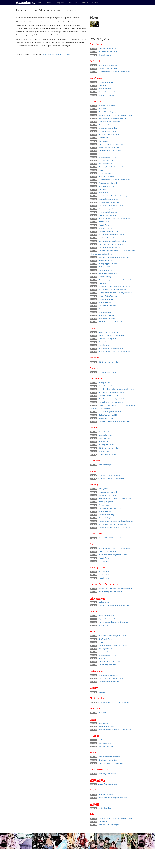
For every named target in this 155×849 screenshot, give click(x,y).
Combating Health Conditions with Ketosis (113, 167)
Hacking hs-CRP (104, 267)
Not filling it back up (105, 163)
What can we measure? (106, 95)
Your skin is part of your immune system (112, 144)
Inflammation (97, 597)
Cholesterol (96, 378)
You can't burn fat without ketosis (110, 151)
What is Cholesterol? (105, 228)
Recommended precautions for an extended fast (115, 280)
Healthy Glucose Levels (106, 186)
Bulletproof (96, 368)
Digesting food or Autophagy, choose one (112, 289)
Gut (92, 544)
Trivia (93, 814)
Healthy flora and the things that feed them (113, 118)
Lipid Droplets (103, 138)
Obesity (94, 687)
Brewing (94, 357)
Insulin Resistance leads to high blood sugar (113, 196)
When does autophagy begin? (109, 134)
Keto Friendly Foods (105, 173)
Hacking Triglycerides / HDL (108, 264)
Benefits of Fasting (105, 302)
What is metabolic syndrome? (108, 65)
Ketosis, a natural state (106, 160)
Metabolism (96, 671)
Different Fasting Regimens (108, 296)
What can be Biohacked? (107, 92)
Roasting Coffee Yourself (107, 445)
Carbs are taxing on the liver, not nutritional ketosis (115, 115)
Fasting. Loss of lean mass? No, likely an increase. (116, 293)
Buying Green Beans (105, 432)
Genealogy (96, 533)
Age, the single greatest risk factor (110, 247)
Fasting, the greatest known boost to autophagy (114, 286)
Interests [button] (50, 2)
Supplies (94, 803)
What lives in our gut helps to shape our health (114, 218)
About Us (40, 2)
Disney (94, 471)
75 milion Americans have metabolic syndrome (114, 72)
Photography (97, 698)
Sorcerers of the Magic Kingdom (109, 475)
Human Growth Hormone (104, 584)
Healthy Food (97, 567)
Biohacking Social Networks (108, 105)
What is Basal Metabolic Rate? (109, 176)
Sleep (93, 752)
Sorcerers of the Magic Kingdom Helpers (111, 478)
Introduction (102, 85)
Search (95, 2)
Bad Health (96, 61)
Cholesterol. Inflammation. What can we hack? (114, 257)
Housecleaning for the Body (108, 52)
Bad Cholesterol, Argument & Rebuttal (111, 235)
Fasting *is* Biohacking (106, 82)
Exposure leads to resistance (108, 199)
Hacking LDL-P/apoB (106, 260)
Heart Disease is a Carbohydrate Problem (112, 241)
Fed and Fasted (104, 309)
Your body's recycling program (109, 48)
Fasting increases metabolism (109, 202)
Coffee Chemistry (104, 451)
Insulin (94, 611)
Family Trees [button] (60, 2)
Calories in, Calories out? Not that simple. (112, 205)
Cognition (95, 460)
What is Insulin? (104, 193)
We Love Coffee (104, 441)
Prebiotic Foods (104, 225)
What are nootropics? (106, 209)
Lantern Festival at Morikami (107, 784)
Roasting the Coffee (105, 435)
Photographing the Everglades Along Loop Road (114, 702)
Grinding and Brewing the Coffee (109, 362)
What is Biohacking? (105, 89)
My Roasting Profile (105, 438)
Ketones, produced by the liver (109, 157)
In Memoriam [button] (84, 2)
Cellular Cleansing (105, 55)
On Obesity (102, 189)
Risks (93, 718)
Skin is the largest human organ (109, 147)
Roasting (94, 735)
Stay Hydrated (103, 141)
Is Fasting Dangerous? (106, 270)
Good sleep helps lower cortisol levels (111, 125)
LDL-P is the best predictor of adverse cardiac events (116, 238)
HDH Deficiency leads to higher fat (110, 322)
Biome (93, 328)
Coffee (93, 427)
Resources (102, 109)
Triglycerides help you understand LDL (111, 244)
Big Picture (96, 78)
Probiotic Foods (104, 222)
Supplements (97, 790)
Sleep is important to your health (109, 122)
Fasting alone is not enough (108, 68)
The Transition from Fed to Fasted (110, 306)
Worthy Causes (72, 2)
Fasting (94, 484)
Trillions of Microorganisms (107, 215)
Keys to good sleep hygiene (108, 128)
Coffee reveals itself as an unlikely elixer (56, 54)
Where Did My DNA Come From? (110, 538)
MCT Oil (101, 170)
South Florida (97, 779)
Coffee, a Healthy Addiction (107, 454)
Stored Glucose (104, 154)
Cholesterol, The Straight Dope (109, 231)
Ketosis (94, 631)
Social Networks (99, 769)
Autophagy (96, 44)
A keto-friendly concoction (107, 131)
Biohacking (96, 101)
